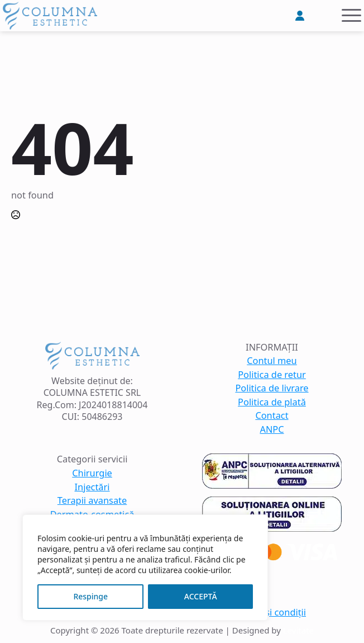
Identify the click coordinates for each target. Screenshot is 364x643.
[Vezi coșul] (323, 16)
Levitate (298, 630)
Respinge (90, 596)
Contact (271, 416)
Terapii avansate (92, 501)
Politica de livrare (271, 388)
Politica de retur (272, 375)
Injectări (92, 487)
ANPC (272, 430)
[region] (145, 567)
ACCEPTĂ (200, 596)
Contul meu (271, 361)
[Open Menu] (351, 15)
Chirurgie (92, 473)
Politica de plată (272, 402)
